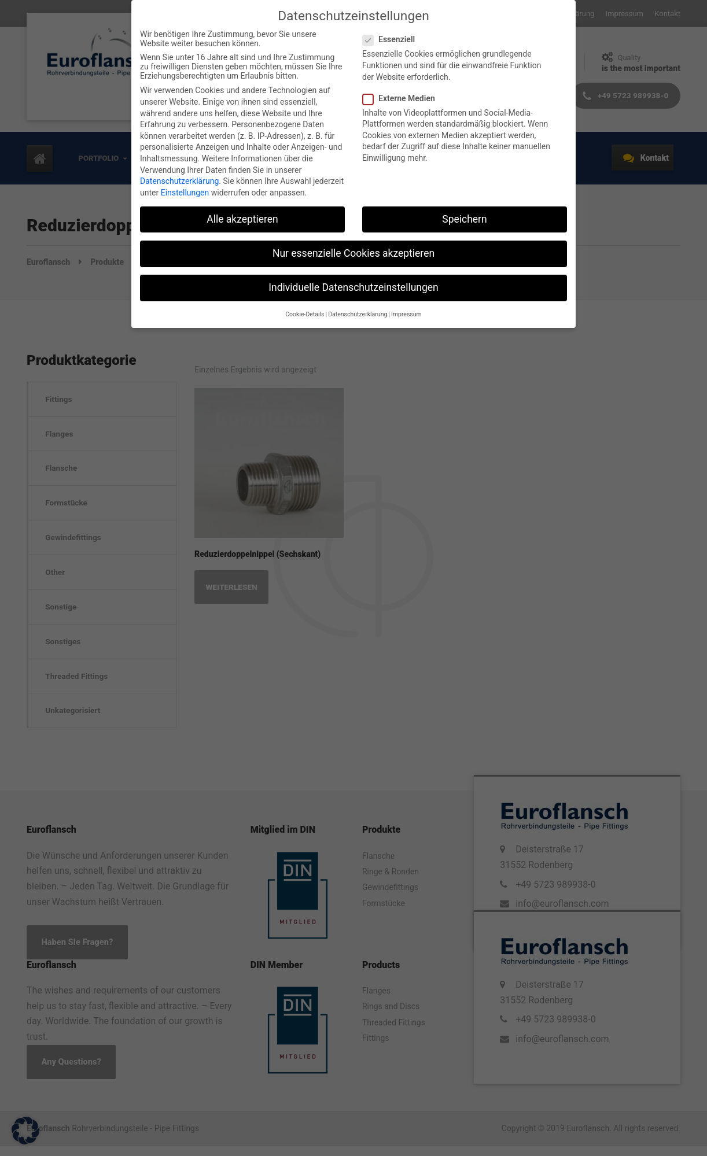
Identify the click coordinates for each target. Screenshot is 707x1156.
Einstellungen (185, 192)
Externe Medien (402, 98)
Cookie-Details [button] (304, 314)
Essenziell (392, 39)
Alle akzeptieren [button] (242, 219)
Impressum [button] (406, 314)
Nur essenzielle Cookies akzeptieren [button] (353, 253)
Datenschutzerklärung (179, 181)
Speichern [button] (464, 219)
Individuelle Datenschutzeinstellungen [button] (353, 287)
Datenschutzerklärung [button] (357, 314)
